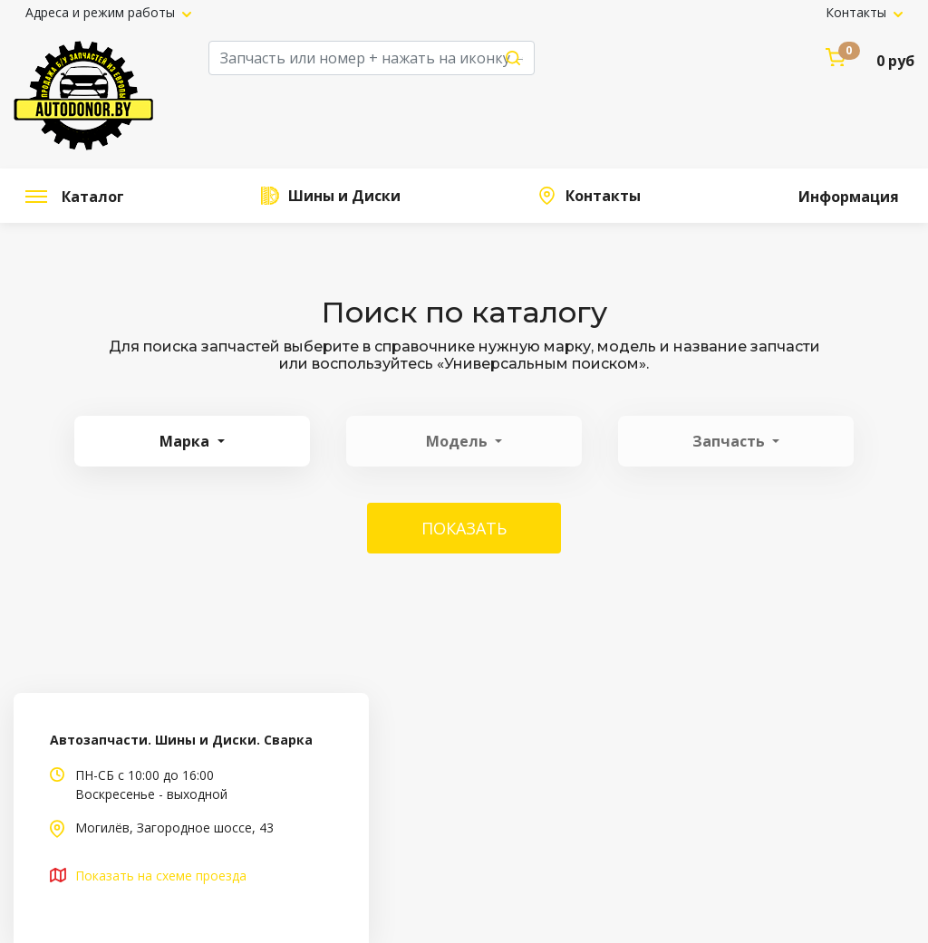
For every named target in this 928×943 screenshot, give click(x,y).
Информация (847, 197)
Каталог (74, 197)
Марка (186, 441)
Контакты (858, 12)
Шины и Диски (342, 196)
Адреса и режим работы (102, 12)
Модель (458, 441)
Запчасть (730, 441)
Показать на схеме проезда (160, 875)
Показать (464, 528)
